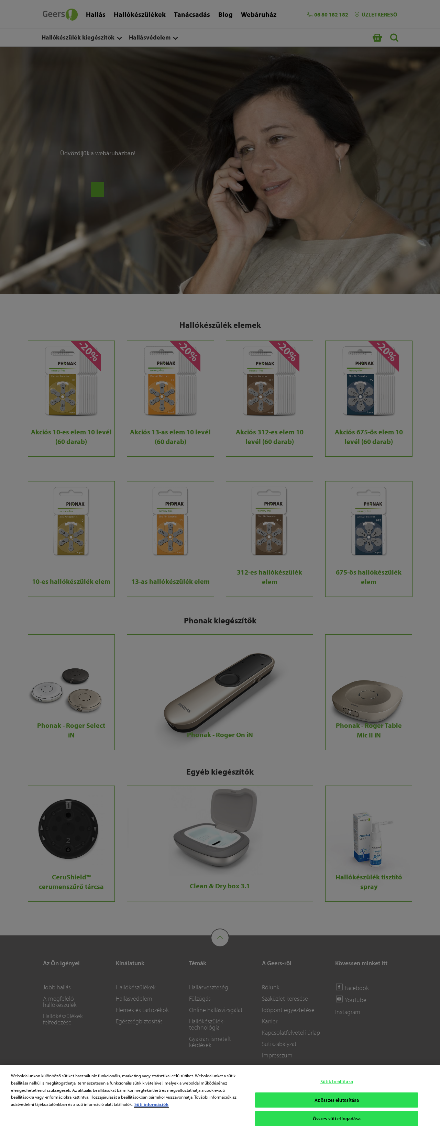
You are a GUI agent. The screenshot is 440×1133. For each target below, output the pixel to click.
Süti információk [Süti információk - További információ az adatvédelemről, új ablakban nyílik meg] (151, 1104)
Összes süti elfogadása (337, 1118)
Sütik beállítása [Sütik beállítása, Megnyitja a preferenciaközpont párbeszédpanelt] (336, 1081)
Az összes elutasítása (337, 1100)
